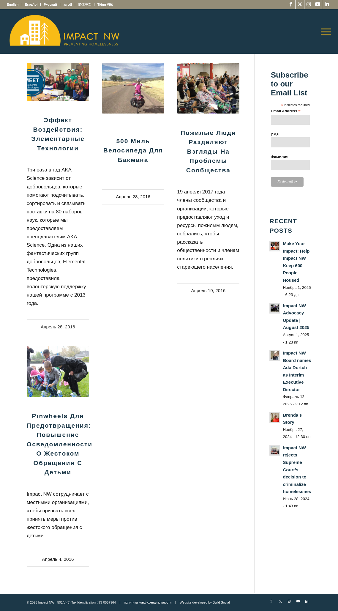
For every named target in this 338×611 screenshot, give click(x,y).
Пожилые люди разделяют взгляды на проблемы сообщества (208, 151)
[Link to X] (300, 4)
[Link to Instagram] (308, 4)
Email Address (286, 111)
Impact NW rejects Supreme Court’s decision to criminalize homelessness (298, 469)
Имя (275, 134)
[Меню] (324, 31)
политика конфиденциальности (147, 602)
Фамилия (279, 157)
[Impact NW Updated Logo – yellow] (64, 31)
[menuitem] (14, 4)
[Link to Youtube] (317, 4)
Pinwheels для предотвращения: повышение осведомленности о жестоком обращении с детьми (59, 443)
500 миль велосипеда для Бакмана (133, 150)
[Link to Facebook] (291, 4)
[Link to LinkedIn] (326, 4)
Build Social (221, 602)
